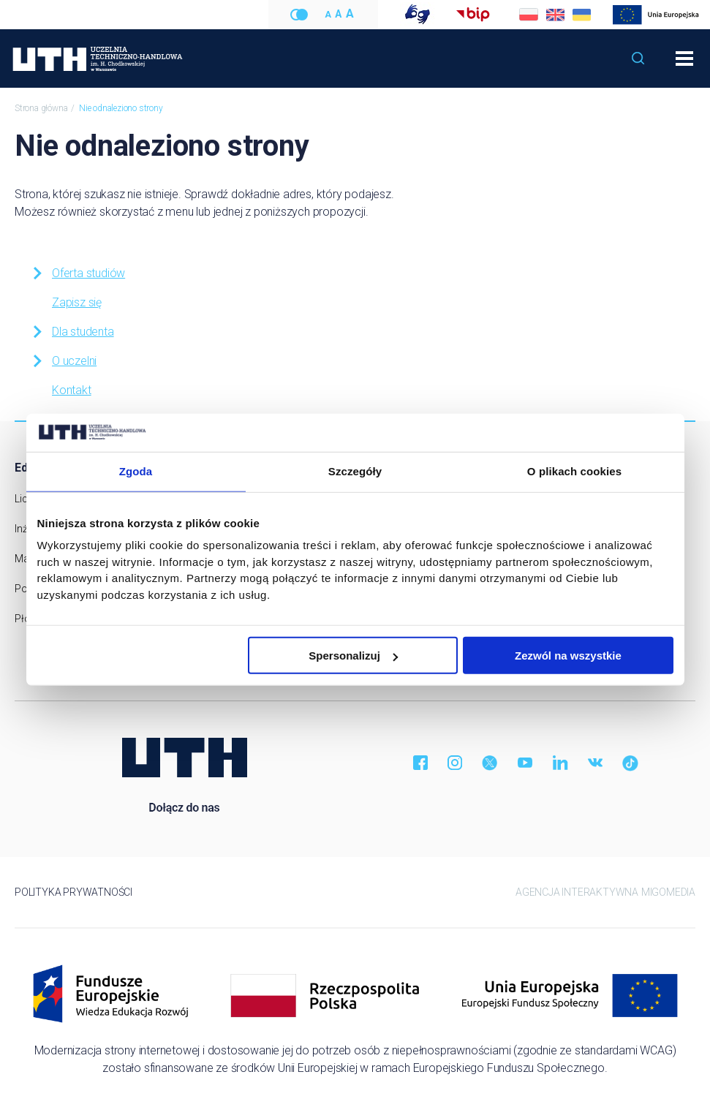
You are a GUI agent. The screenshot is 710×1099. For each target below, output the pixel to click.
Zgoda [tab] (136, 471)
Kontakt (71, 390)
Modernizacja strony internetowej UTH (656, 15)
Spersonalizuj (353, 655)
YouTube (525, 762)
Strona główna (41, 108)
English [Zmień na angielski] (554, 14)
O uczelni (63, 361)
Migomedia (668, 892)
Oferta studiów (77, 273)
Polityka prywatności (73, 892)
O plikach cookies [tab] (574, 471)
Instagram (455, 762)
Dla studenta (72, 332)
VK (595, 762)
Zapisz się (77, 302)
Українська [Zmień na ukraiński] (581, 14)
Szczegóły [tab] (355, 471)
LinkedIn (560, 762)
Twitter (490, 762)
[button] (638, 58)
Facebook (419, 762)
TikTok (630, 762)
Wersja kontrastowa (299, 14)
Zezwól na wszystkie (568, 655)
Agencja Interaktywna (576, 892)
